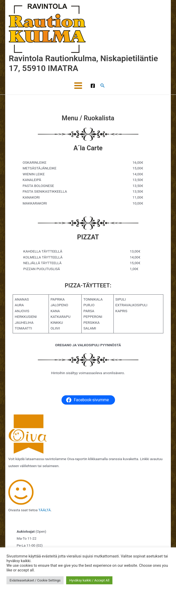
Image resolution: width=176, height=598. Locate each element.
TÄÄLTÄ (45, 510)
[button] (102, 85)
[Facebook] (92, 85)
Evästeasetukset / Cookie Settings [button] (35, 580)
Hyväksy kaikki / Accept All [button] (89, 580)
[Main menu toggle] (78, 85)
